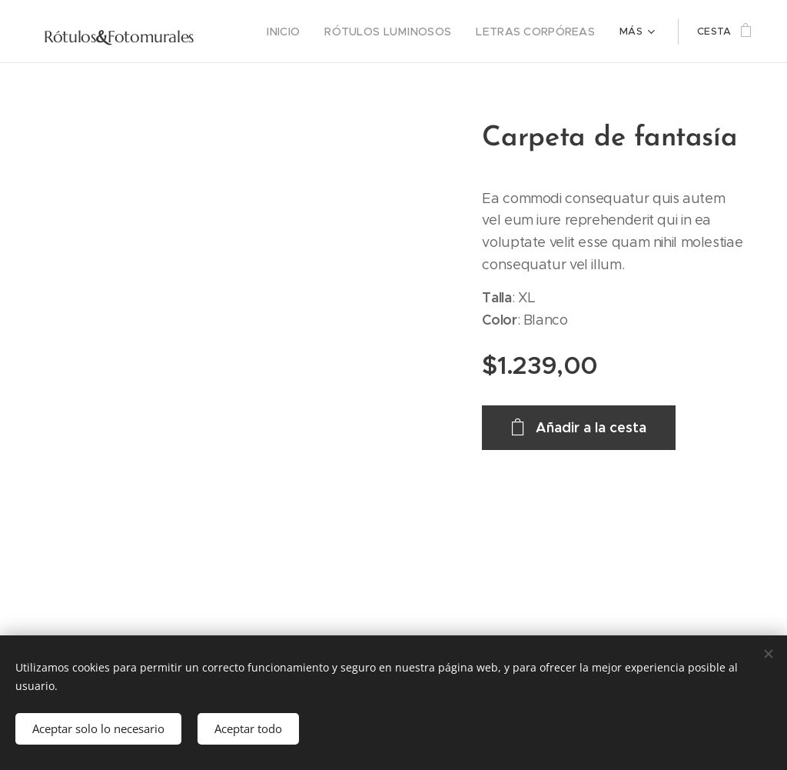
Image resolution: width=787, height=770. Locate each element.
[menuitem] (307, 31)
